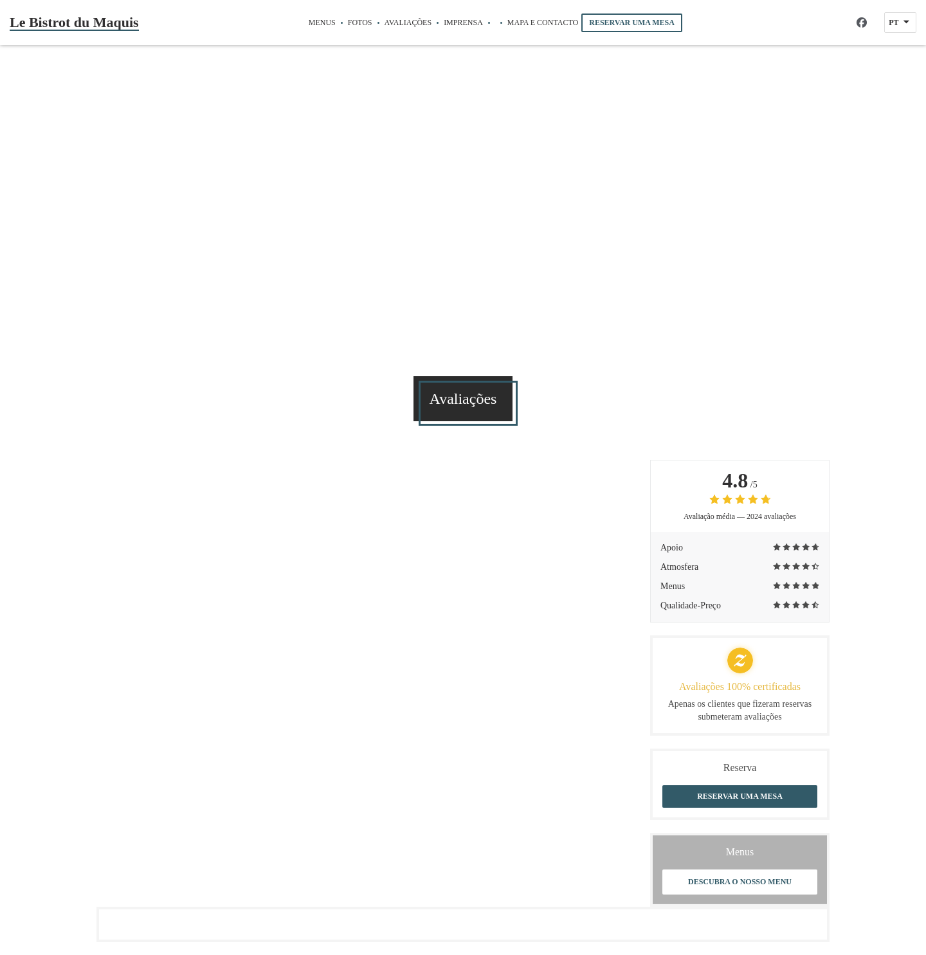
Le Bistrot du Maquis (74, 22)
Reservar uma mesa (632, 22)
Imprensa (463, 22)
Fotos (360, 22)
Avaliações (408, 22)
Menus (322, 22)
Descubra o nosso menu (740, 881)
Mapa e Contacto (542, 22)
